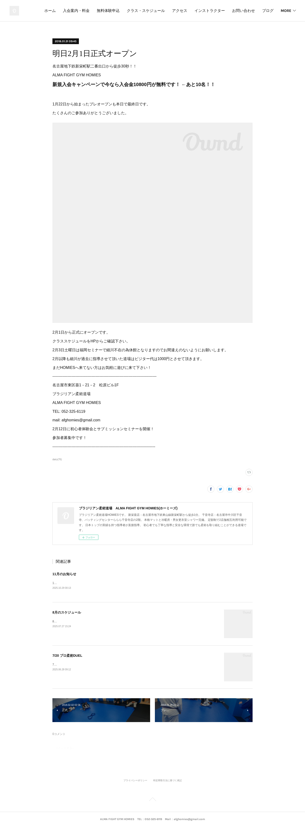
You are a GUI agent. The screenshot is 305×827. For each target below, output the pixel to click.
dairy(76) (57, 459)
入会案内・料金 (94, 10)
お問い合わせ (262, 10)
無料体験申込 (126, 10)
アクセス (198, 10)
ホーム (68, 10)
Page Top (152, 800)
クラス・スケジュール (164, 10)
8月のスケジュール (66, 613)
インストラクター (228, 10)
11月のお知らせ (64, 574)
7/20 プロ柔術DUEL (67, 656)
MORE (286, 10)
